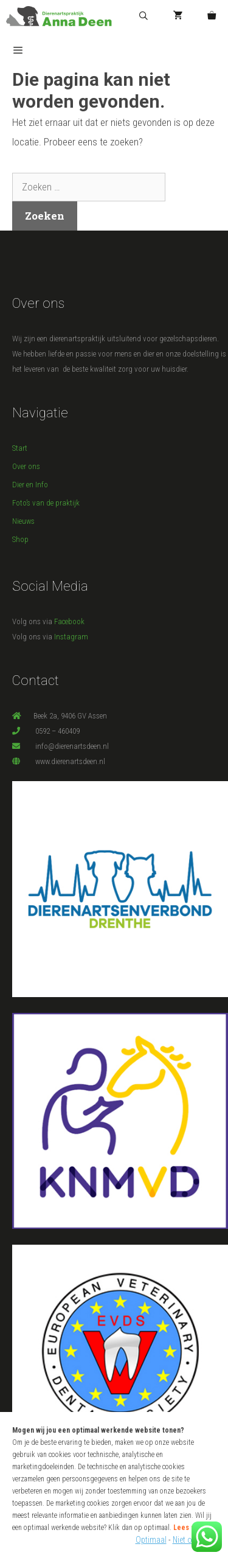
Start (19, 448)
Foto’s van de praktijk (46, 502)
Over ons (26, 466)
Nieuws (23, 521)
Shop (20, 539)
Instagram (71, 636)
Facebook (69, 621)
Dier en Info (30, 484)
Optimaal (151, 1540)
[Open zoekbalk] (143, 16)
